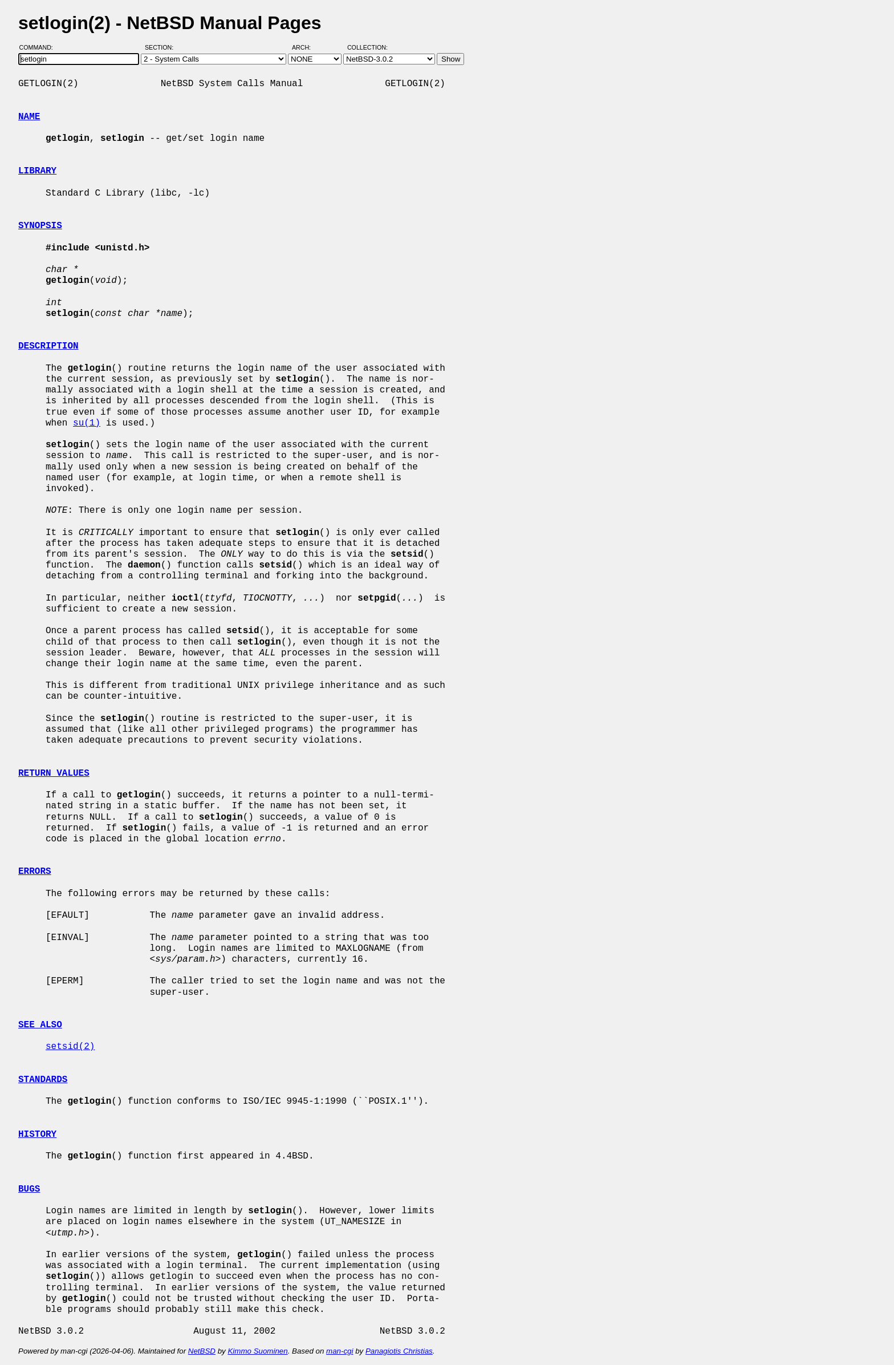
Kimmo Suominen (257, 1351)
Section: (161, 47)
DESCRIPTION (48, 346)
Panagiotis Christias (399, 1351)
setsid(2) (70, 1046)
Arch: (306, 47)
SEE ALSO (40, 1025)
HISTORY (37, 1134)
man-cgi (339, 1351)
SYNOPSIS (40, 226)
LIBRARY (37, 171)
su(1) (86, 423)
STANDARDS (42, 1080)
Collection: (367, 47)
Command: (39, 47)
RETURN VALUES (54, 773)
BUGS (29, 1189)
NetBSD (202, 1351)
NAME (29, 117)
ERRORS (34, 871)
